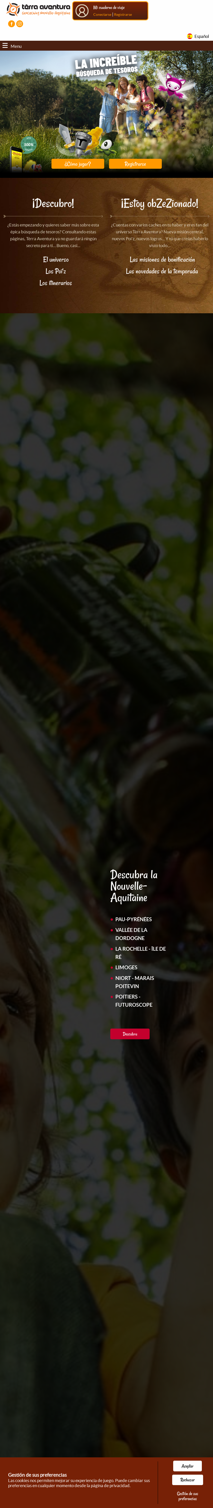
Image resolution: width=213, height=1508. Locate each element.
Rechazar (188, 1480)
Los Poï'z (56, 271)
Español (201, 36)
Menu (12, 46)
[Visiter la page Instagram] (19, 23)
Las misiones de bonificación (162, 259)
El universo (56, 259)
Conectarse (102, 14)
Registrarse (123, 14)
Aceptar (187, 1466)
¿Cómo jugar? (78, 164)
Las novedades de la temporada (163, 271)
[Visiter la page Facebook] (11, 23)
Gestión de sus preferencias (187, 1496)
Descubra (130, 1034)
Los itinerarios (56, 283)
